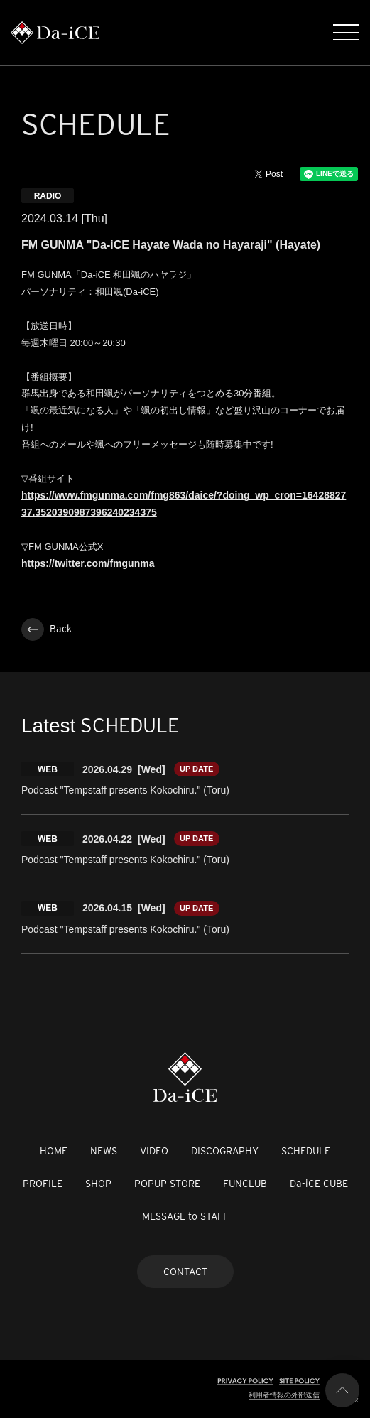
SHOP (98, 1183)
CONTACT (185, 1271)
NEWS (103, 1151)
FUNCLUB (245, 1183)
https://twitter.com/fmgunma (87, 563)
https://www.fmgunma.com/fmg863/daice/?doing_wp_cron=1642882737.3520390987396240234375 (183, 503)
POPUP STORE (167, 1183)
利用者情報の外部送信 (284, 1395)
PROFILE (42, 1183)
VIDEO (154, 1151)
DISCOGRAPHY (225, 1151)
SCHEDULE (305, 1151)
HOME (53, 1151)
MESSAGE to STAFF (185, 1216)
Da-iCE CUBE (319, 1183)
